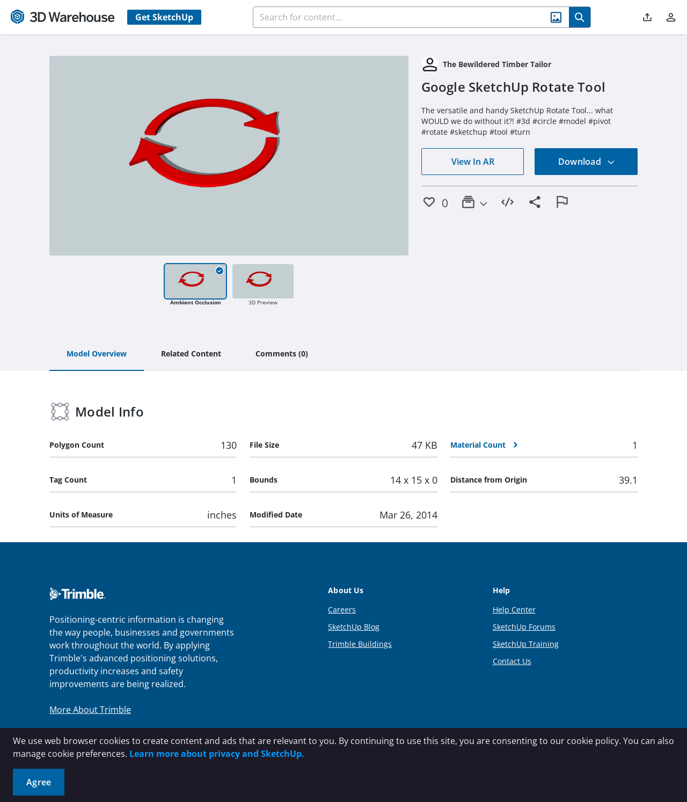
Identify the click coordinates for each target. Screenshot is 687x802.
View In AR (472, 161)
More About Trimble (90, 710)
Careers (342, 609)
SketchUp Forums (524, 627)
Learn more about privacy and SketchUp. (216, 754)
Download (586, 161)
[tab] (96, 354)
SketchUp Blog (353, 627)
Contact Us (512, 661)
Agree (38, 782)
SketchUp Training (526, 644)
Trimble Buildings (360, 644)
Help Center (514, 609)
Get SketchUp (164, 17)
